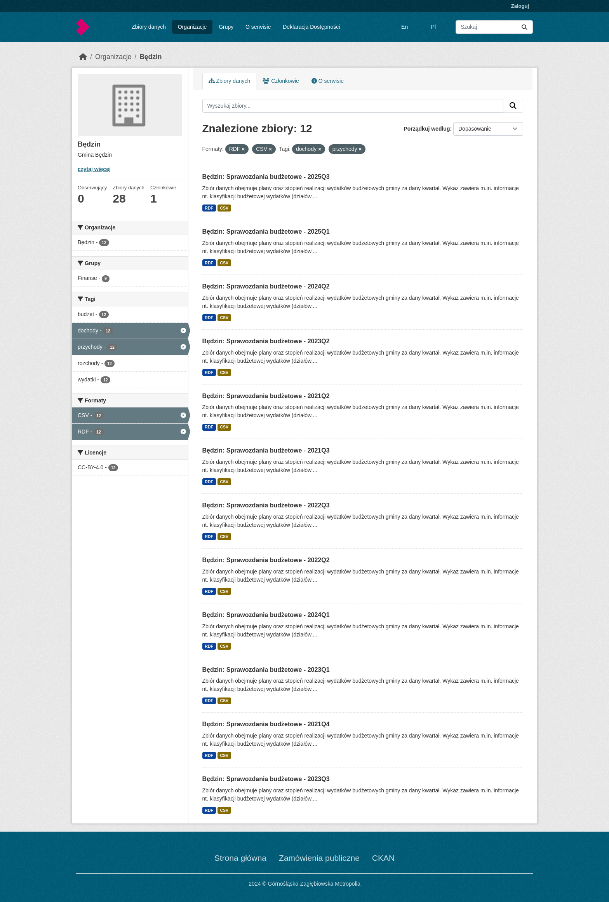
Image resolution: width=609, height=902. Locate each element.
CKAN (383, 857)
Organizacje (192, 27)
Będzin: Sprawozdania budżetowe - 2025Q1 (266, 231)
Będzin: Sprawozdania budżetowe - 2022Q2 (266, 560)
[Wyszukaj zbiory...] (494, 27)
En (404, 27)
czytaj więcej (94, 169)
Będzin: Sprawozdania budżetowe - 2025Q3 (266, 176)
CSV (224, 208)
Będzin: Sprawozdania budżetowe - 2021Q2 (266, 396)
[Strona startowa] (83, 57)
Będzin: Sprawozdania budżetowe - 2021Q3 (266, 450)
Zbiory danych (149, 27)
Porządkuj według (427, 129)
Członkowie (281, 81)
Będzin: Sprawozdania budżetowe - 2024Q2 (266, 286)
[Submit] (524, 27)
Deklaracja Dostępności (311, 27)
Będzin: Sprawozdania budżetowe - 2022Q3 (266, 505)
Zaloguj (520, 6)
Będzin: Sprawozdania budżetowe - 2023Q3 (266, 779)
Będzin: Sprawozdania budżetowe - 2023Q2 (266, 341)
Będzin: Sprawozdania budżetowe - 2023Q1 (266, 669)
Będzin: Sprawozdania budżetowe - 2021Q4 (266, 724)
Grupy (226, 27)
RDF (209, 208)
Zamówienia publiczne (319, 857)
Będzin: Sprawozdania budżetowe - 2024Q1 (266, 615)
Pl (433, 27)
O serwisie (258, 27)
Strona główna (240, 857)
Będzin (150, 57)
